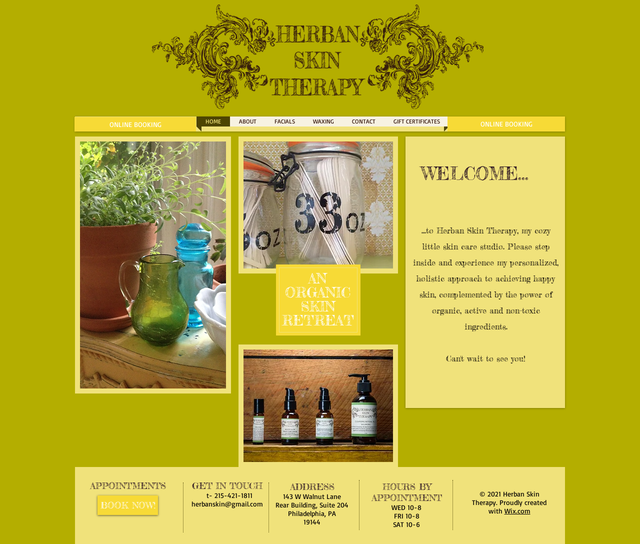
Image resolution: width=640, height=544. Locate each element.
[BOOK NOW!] (128, 505)
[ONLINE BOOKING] (135, 124)
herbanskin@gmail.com (227, 504)
